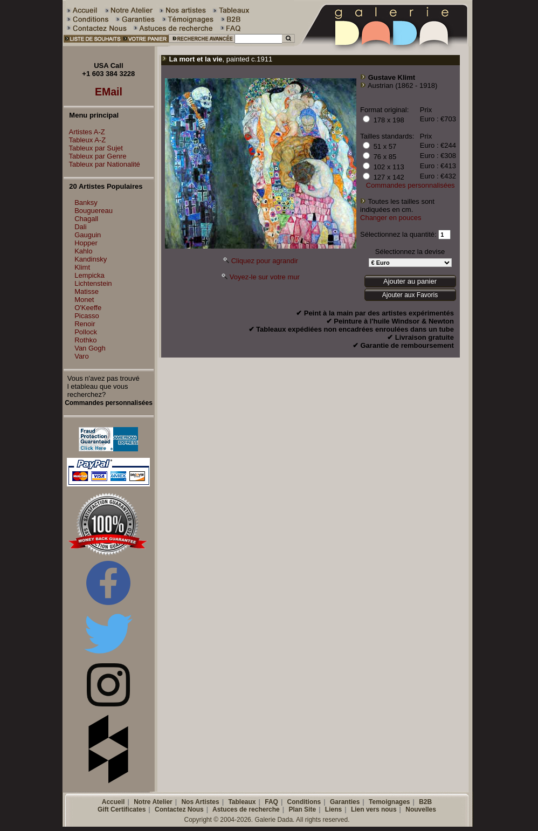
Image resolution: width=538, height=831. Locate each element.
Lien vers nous (374, 809)
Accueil (113, 802)
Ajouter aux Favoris (410, 295)
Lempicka (89, 275)
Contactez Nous (179, 809)
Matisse (86, 291)
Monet (84, 300)
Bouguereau (93, 211)
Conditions (304, 802)
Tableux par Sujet (93, 148)
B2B (425, 802)
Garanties (345, 802)
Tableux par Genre (95, 156)
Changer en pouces (390, 218)
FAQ (271, 802)
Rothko (85, 340)
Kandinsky (90, 259)
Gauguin (87, 235)
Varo (81, 356)
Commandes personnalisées (410, 185)
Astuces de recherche (246, 809)
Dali (80, 227)
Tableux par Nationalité (102, 164)
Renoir (84, 324)
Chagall (86, 219)
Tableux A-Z (85, 140)
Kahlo (83, 251)
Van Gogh (90, 348)
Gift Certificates (122, 809)
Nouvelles (420, 809)
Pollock (85, 332)
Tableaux (242, 802)
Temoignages (389, 802)
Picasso (86, 316)
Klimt (82, 267)
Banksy (86, 202)
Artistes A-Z (84, 132)
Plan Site (302, 809)
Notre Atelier (153, 802)
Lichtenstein (93, 283)
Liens (333, 809)
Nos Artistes (200, 802)
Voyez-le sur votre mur (265, 277)
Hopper (86, 243)
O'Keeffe (87, 308)
